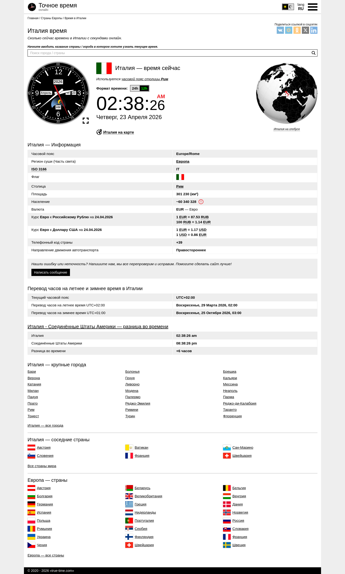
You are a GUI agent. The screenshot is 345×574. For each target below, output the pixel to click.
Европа (183, 161)
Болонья (132, 371)
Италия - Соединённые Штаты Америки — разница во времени (98, 326)
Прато (33, 403)
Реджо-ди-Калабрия (239, 403)
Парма (228, 397)
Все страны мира (42, 466)
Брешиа (229, 371)
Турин (130, 416)
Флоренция (232, 416)
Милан (33, 391)
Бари (32, 371)
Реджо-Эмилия (137, 403)
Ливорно (132, 384)
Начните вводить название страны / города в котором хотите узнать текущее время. (93, 46)
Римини (131, 410)
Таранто (230, 410)
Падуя (33, 397)
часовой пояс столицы (144, 79)
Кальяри (230, 378)
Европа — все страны (46, 555)
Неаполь (230, 391)
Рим (180, 186)
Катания (34, 384)
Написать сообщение (50, 272)
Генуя (130, 378)
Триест (33, 416)
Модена (131, 391)
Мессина (230, 384)
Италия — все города (45, 425)
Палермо (132, 397)
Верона (34, 378)
